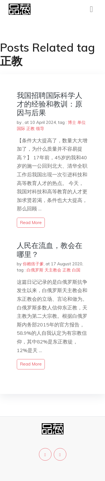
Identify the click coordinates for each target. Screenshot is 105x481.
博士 (72, 122)
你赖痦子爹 (33, 263)
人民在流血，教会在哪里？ (49, 250)
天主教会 (53, 270)
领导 (40, 128)
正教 (30, 128)
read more (31, 222)
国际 (21, 128)
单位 (81, 122)
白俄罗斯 (35, 270)
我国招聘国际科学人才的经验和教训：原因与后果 (49, 104)
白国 (76, 270)
